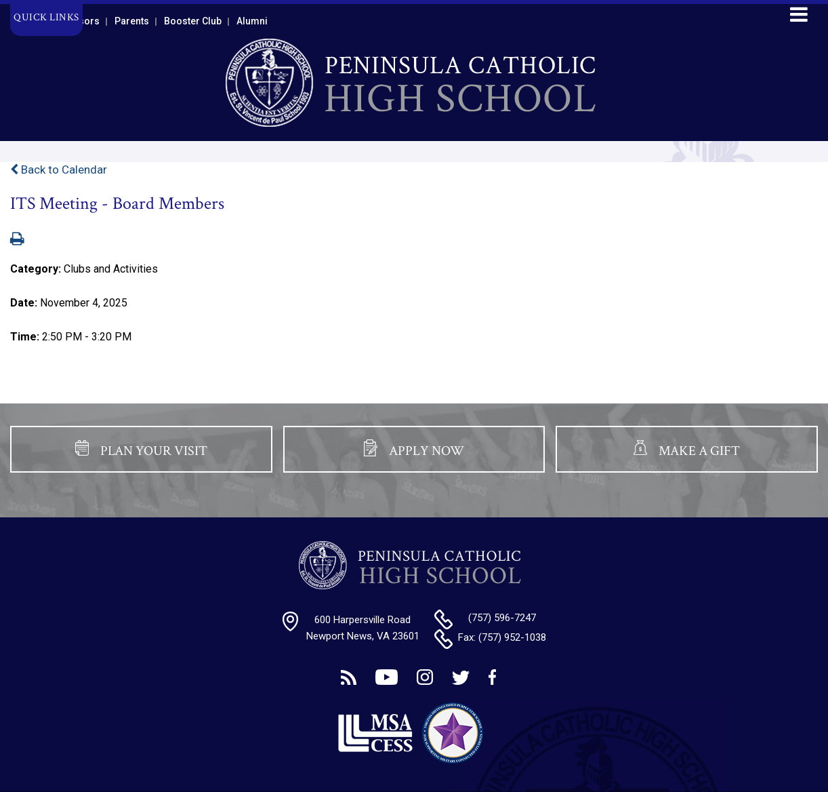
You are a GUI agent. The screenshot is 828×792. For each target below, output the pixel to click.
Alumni (252, 21)
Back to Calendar (58, 169)
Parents (132, 21)
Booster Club (193, 21)
